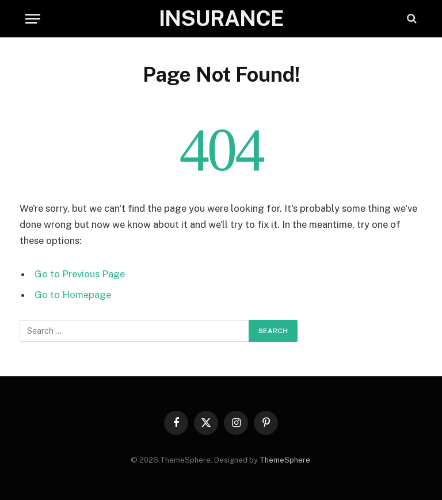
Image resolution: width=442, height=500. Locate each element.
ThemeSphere (285, 460)
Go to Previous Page (80, 274)
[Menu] (32, 19)
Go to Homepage (73, 294)
